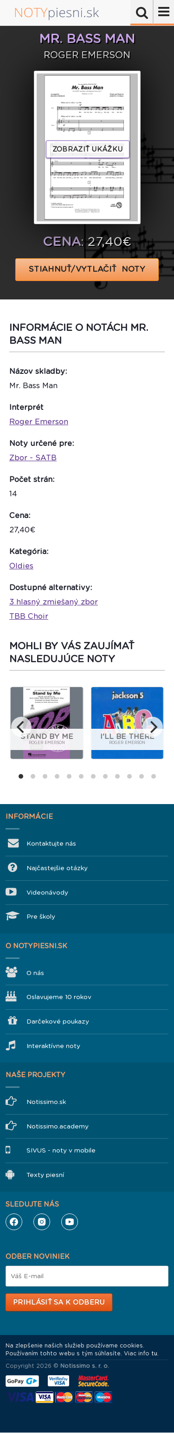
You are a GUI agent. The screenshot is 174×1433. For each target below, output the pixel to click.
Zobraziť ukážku (87, 149)
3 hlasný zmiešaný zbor (53, 602)
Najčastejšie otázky (57, 868)
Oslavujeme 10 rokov (58, 997)
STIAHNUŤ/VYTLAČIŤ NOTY (87, 269)
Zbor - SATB (33, 457)
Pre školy (40, 916)
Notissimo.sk (46, 1101)
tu (154, 1353)
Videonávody (47, 892)
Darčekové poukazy (57, 1021)
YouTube (69, 1221)
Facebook (14, 1221)
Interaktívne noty (53, 1046)
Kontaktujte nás (51, 843)
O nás (35, 973)
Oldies (21, 565)
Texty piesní (45, 1174)
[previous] (21, 727)
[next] (152, 727)
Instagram (41, 1221)
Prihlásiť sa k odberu (58, 1302)
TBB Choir (28, 616)
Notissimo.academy (57, 1126)
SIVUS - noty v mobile (61, 1150)
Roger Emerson (38, 421)
